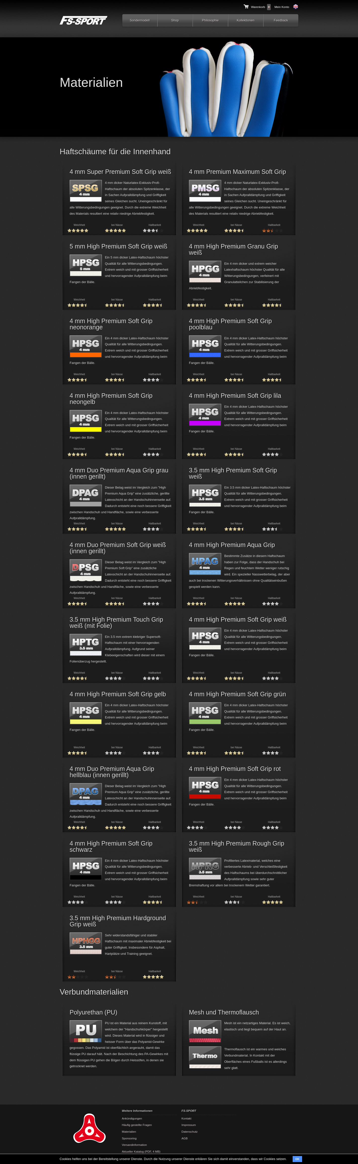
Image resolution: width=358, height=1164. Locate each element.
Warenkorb (258, 6)
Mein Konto (281, 6)
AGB (184, 1138)
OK (297, 1159)
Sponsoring (129, 1138)
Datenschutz (189, 1131)
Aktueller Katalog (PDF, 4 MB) (141, 1151)
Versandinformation (134, 1144)
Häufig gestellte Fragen (137, 1124)
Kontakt (186, 1118)
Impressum (188, 1124)
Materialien (129, 1131)
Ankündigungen (132, 1118)
